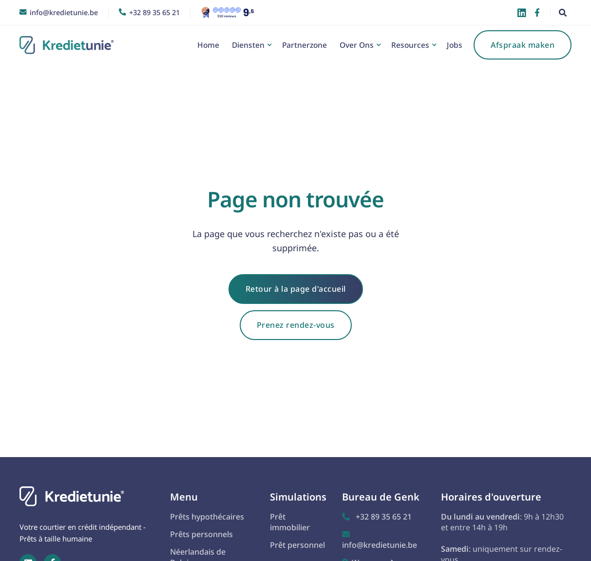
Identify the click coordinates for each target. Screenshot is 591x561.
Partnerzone (304, 45)
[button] (251, 44)
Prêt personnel (297, 545)
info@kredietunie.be (379, 540)
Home (208, 45)
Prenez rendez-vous (296, 325)
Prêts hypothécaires (207, 516)
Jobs (454, 45)
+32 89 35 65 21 (377, 516)
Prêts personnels (201, 534)
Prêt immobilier (290, 522)
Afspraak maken (522, 45)
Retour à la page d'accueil (296, 288)
